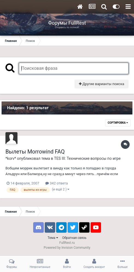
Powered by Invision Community (67, 248)
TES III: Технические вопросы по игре (87, 158)
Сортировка (118, 122)
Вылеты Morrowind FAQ (35, 151)
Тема (52, 238)
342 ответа (56, 183)
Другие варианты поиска (101, 84)
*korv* (10, 158)
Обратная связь (74, 238)
